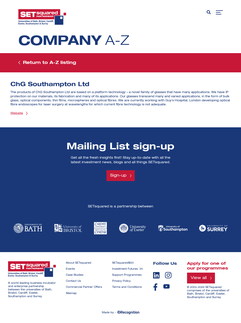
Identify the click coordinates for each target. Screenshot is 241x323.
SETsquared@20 (123, 263)
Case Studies (74, 275)
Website (16, 113)
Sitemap (71, 293)
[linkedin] (156, 275)
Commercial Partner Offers (84, 287)
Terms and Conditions (127, 287)
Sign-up (118, 176)
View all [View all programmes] (199, 278)
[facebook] (155, 287)
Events (70, 269)
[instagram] (168, 275)
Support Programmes (127, 275)
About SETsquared (78, 263)
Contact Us (73, 281)
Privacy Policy (121, 281)
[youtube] (166, 286)
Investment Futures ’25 (127, 269)
